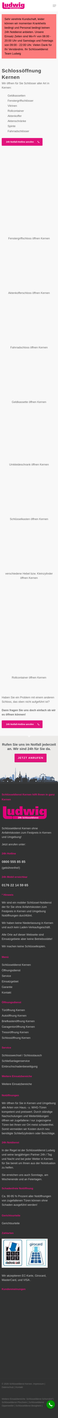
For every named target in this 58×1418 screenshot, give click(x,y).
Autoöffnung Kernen (14, 1015)
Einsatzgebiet (10, 981)
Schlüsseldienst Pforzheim (14, 1402)
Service (6, 975)
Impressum (38, 1384)
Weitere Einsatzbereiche (17, 1084)
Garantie (7, 987)
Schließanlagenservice (16, 1060)
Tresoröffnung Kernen (15, 1032)
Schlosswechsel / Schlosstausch (22, 1055)
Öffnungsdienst (11, 970)
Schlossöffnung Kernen (16, 1037)
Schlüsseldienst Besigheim (28, 1405)
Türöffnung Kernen (13, 1010)
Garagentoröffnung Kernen (18, 1026)
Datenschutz (8, 1387)
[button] (54, 5)
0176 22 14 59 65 (15, 885)
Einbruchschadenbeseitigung (19, 1066)
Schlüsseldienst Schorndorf (39, 1399)
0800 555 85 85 (13, 862)
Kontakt (6, 992)
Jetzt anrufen (30, 757)
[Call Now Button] (50, 1404)
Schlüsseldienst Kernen (16, 964)
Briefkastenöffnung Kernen (18, 1021)
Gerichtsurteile (11, 1223)
